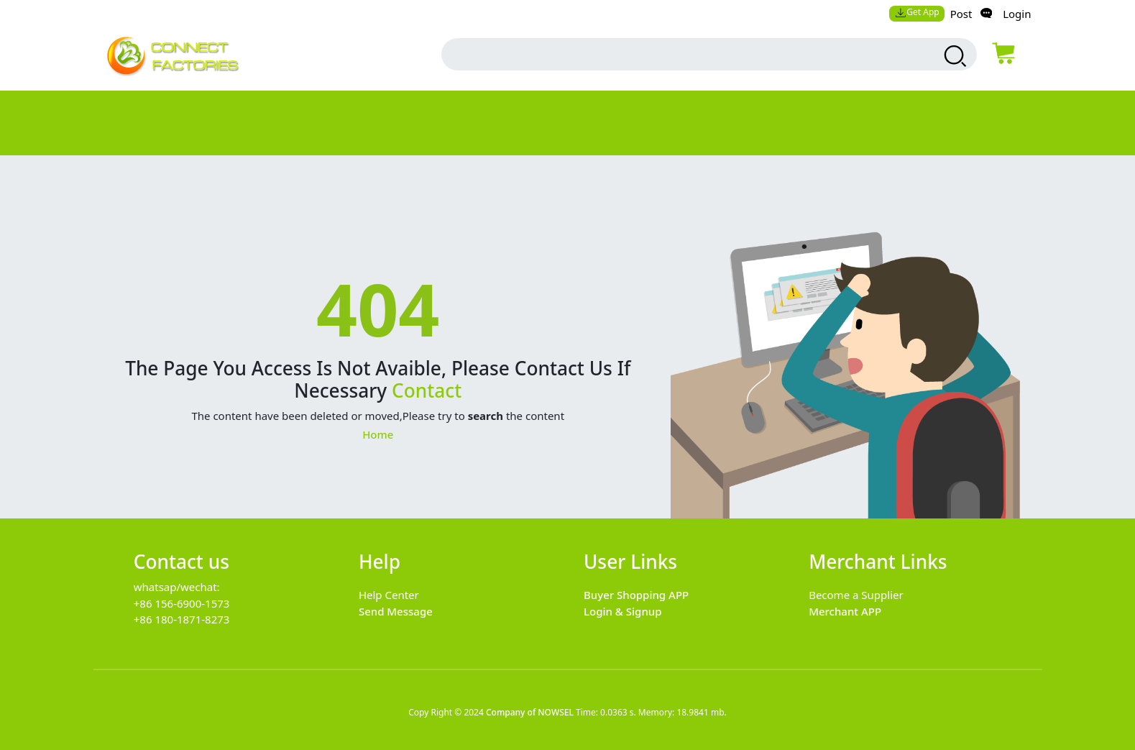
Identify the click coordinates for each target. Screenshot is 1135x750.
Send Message (396, 611)
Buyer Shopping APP (636, 594)
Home (377, 434)
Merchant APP (845, 611)
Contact (426, 390)
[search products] (953, 56)
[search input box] (676, 54)
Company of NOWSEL (530, 712)
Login (1017, 13)
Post (961, 13)
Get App (917, 12)
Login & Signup (623, 611)
